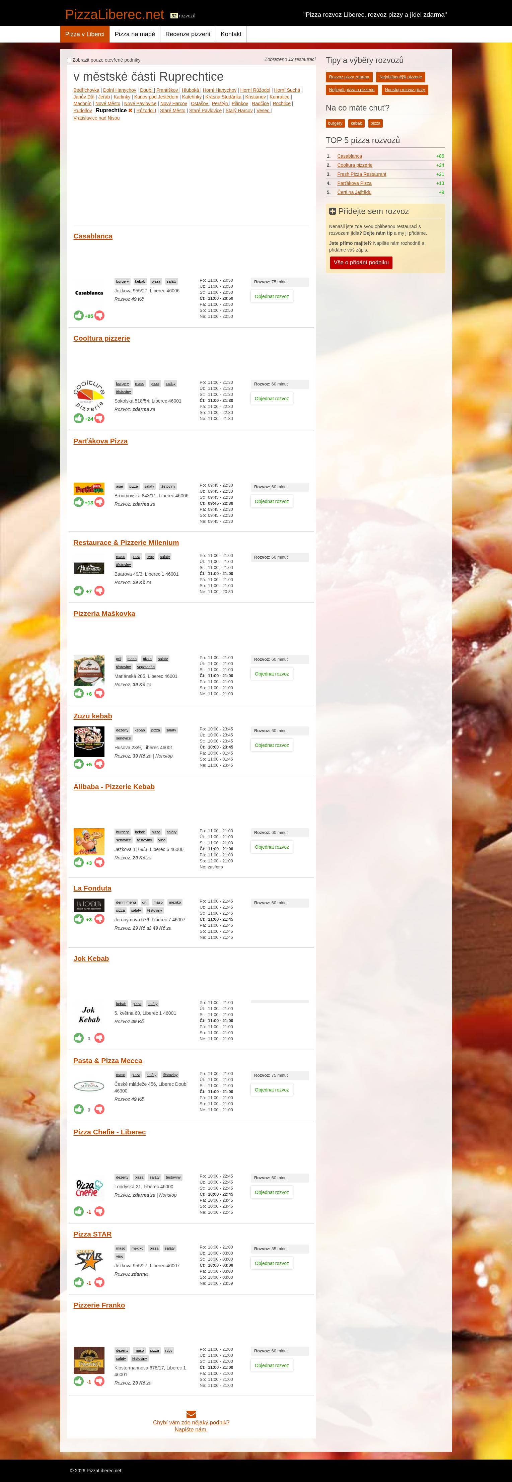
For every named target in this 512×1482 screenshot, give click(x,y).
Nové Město (108, 103)
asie (119, 486)
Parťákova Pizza (101, 441)
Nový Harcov (173, 103)
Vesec (264, 110)
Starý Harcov (239, 110)
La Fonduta (93, 888)
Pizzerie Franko (99, 1305)
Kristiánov (255, 96)
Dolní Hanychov (119, 90)
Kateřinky (192, 96)
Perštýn (220, 103)
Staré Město (172, 110)
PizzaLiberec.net (114, 14)
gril (118, 659)
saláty (171, 281)
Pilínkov (240, 103)
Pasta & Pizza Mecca (108, 1060)
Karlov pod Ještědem (156, 96)
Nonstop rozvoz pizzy (405, 89)
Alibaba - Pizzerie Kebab (114, 786)
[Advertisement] (191, 171)
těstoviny (123, 392)
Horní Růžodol (255, 90)
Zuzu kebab (93, 716)
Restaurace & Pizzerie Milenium (126, 542)
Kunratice (280, 96)
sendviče (123, 738)
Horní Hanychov (219, 90)
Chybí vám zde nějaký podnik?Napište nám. (191, 1422)
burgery (122, 281)
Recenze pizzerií (187, 34)
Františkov (167, 90)
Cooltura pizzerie (102, 338)
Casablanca (93, 236)
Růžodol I (146, 110)
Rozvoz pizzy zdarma (349, 77)
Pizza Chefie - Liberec (110, 1132)
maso (139, 383)
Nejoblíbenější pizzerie (400, 77)
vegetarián (146, 667)
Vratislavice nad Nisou (97, 118)
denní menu (126, 902)
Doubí (147, 90)
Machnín (83, 103)
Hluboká (191, 90)
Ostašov (200, 103)
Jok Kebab (91, 958)
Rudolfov (83, 110)
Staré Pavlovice (205, 110)
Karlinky (122, 96)
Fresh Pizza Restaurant (361, 174)
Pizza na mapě (135, 34)
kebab (140, 281)
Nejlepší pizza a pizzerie (352, 89)
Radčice (260, 103)
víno (161, 840)
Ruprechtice (114, 110)
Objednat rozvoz (272, 296)
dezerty (122, 730)
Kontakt (231, 34)
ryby (150, 557)
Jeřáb (104, 96)
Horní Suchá (287, 90)
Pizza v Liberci (84, 34)
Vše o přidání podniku (361, 262)
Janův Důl (84, 96)
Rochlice (282, 103)
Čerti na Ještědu (354, 192)
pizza (156, 281)
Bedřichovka (86, 90)
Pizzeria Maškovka (104, 613)
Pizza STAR (93, 1234)
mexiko (175, 902)
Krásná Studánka (223, 96)
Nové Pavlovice (140, 103)
